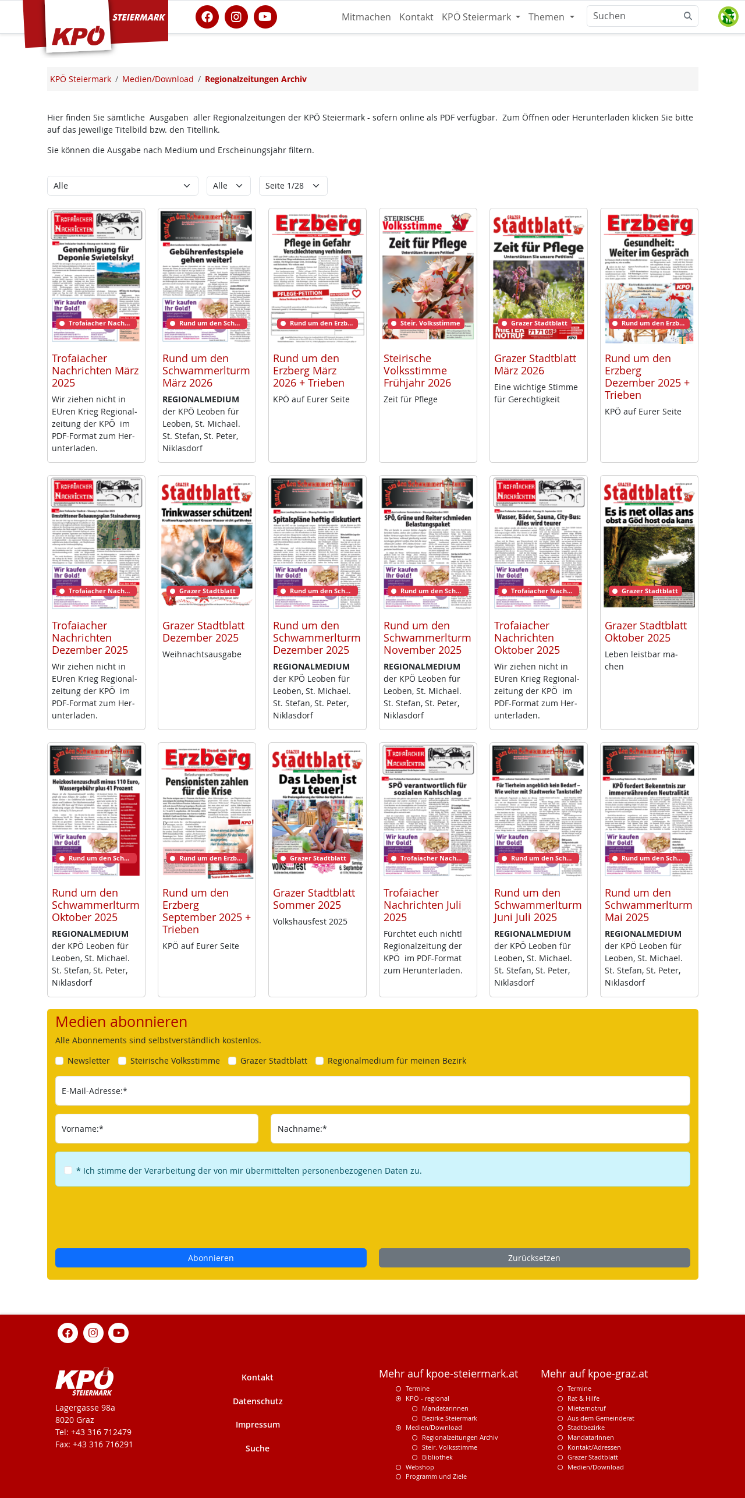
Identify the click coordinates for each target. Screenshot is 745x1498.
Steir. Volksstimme (449, 1447)
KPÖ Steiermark (477, 16)
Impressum (258, 1424)
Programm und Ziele (436, 1476)
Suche (257, 1448)
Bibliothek (437, 1457)
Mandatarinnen (445, 1408)
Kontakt (416, 16)
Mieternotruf (586, 1408)
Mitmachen (366, 16)
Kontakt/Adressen (594, 1447)
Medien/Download (434, 1427)
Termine (418, 1388)
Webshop (420, 1466)
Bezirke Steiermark (449, 1418)
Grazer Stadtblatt (592, 1457)
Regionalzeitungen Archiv (460, 1437)
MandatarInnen (590, 1437)
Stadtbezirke (586, 1427)
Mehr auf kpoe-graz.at (594, 1373)
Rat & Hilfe (583, 1398)
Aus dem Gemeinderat (600, 1418)
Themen (547, 16)
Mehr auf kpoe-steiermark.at (448, 1373)
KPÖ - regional (427, 1398)
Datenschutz (258, 1401)
